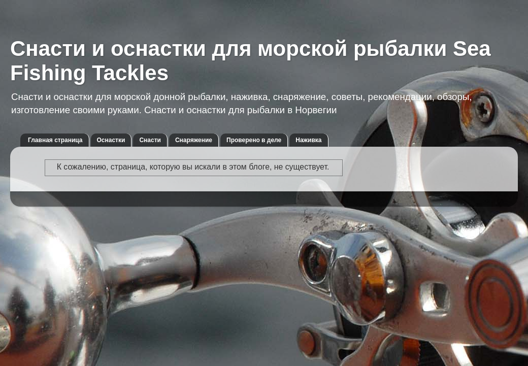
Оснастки (111, 140)
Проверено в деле (253, 140)
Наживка (308, 140)
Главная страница (55, 140)
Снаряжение (193, 140)
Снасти (150, 140)
